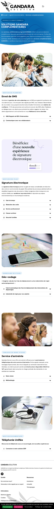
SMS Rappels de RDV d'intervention (15, 116)
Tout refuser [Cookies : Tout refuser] (18, 507)
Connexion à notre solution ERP (14, 448)
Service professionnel (11, 209)
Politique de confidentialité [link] (43, 507)
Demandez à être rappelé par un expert (12, 484)
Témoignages (31, 487)
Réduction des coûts (11, 204)
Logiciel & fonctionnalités (16, 15)
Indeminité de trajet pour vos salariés (16, 294)
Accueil (4, 15)
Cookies (3, 497)
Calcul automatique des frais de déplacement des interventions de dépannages (25, 288)
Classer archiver (9, 213)
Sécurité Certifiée (10, 217)
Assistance (30, 481)
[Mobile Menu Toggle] (43, 6)
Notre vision (8, 376)
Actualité (29, 484)
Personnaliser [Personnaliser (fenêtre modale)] (29, 507)
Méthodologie (8, 380)
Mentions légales (6, 495)
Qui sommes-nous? (6, 481)
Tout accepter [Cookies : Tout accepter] (7, 507)
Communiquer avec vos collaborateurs (16, 120)
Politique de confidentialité (8, 500)
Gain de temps (9, 200)
